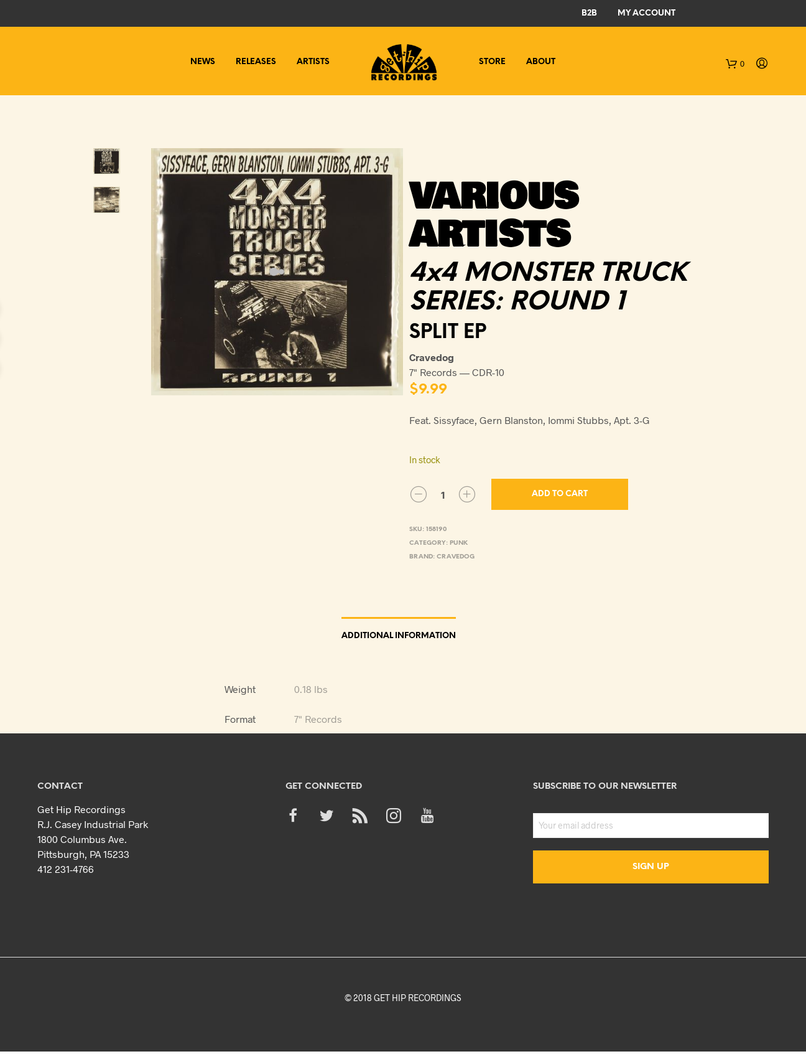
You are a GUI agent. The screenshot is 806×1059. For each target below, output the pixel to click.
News (202, 62)
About (540, 62)
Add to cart (560, 494)
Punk (459, 543)
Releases (256, 62)
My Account (646, 13)
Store (492, 62)
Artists (313, 62)
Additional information (398, 636)
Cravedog (456, 556)
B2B (589, 13)
